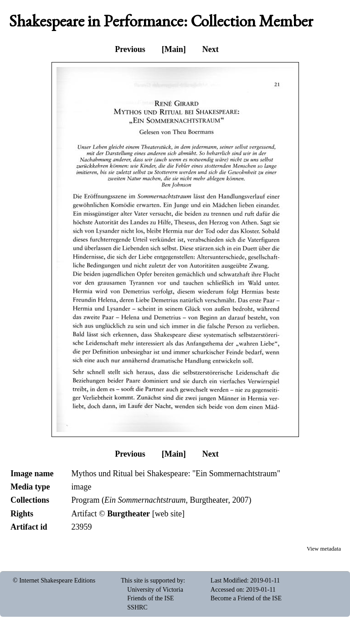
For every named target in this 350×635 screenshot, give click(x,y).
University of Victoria (155, 589)
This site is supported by (152, 580)
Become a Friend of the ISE (246, 598)
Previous (130, 49)
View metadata (324, 549)
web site (168, 513)
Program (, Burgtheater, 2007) (161, 500)
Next (210, 49)
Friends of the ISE (150, 598)
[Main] (174, 49)
